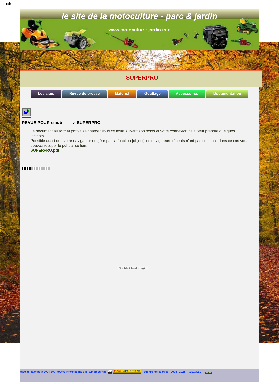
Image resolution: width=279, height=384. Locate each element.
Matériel (122, 93)
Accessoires (187, 93)
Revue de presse (84, 93)
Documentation (227, 93)
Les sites (46, 93)
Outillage (152, 93)
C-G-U (209, 371)
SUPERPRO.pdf (45, 150)
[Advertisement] (145, 60)
